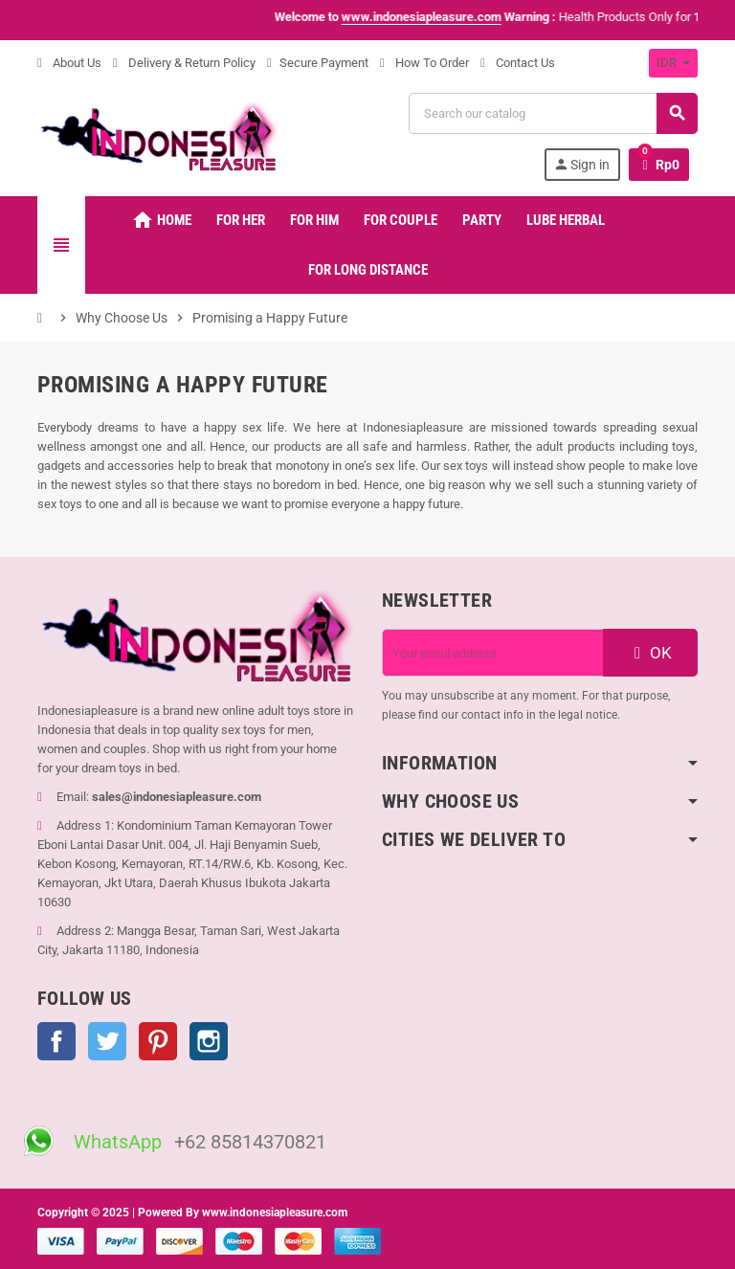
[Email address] (493, 653)
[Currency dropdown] (673, 63)
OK (651, 652)
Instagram (208, 1041)
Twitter (107, 1041)
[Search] (553, 113)
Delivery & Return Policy (184, 63)
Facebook (56, 1041)
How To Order (424, 63)
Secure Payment (317, 63)
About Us (69, 63)
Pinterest (158, 1041)
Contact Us (517, 63)
